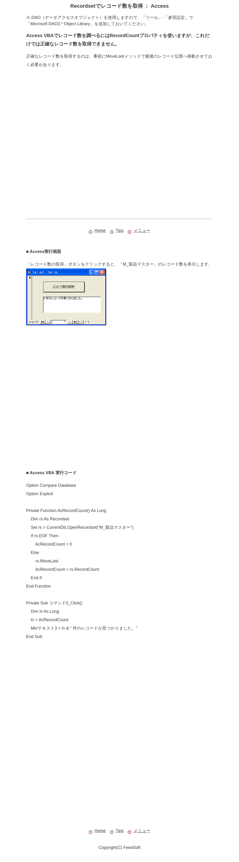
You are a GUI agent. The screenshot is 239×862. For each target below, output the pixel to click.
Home (97, 230)
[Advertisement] (119, 110)
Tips (116, 230)
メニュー (139, 230)
